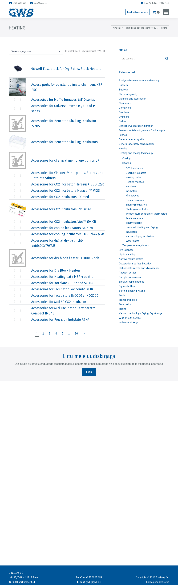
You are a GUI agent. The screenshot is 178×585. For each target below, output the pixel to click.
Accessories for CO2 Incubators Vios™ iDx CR (63, 221)
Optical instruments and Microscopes (139, 268)
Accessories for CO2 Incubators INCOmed (61, 209)
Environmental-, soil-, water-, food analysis (142, 130)
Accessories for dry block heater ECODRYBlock (65, 258)
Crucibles (124, 112)
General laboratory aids (131, 139)
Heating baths (133, 177)
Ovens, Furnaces (135, 200)
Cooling (126, 158)
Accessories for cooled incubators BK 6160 (62, 228)
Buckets (123, 89)
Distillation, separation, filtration (136, 125)
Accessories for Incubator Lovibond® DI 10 (62, 289)
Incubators (131, 191)
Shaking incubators (136, 204)
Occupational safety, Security (135, 263)
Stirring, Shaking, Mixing (132, 290)
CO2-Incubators (134, 168)
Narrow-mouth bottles (131, 259)
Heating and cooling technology (136, 153)
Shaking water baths (137, 209)
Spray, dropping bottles (131, 281)
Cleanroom (125, 103)
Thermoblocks (134, 222)
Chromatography (128, 94)
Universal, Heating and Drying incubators (142, 229)
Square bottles (127, 286)
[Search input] (143, 58)
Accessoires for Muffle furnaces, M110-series (63, 99)
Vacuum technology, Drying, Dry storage (140, 313)
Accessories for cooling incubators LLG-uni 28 (67, 234)
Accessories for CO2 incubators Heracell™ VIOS (65, 190)
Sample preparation (130, 277)
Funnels (123, 135)
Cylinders (124, 116)
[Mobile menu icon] (166, 12)
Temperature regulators (135, 245)
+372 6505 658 (17, 3)
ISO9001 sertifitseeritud (22, 582)
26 (76, 333)
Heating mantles (135, 182)
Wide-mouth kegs (128, 322)
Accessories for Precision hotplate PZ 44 (60, 319)
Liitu (89, 372)
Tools (122, 295)
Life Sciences (126, 250)
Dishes (122, 121)
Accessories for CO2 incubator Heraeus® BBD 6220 (67, 184)
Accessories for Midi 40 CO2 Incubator (58, 302)
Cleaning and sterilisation (132, 98)
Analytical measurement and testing (139, 80)
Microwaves (132, 195)
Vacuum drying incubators (140, 236)
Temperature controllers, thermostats (146, 213)
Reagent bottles (127, 272)
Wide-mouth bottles (130, 318)
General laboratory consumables (137, 144)
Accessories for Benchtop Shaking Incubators (64, 142)
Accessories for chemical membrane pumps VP (65, 160)
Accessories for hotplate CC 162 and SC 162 (62, 283)
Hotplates (131, 186)
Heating (123, 148)
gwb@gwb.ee (38, 3)
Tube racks (125, 304)
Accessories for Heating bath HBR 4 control (62, 277)
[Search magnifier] (166, 58)
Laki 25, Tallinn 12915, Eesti (154, 3)
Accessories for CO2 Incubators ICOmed (60, 197)
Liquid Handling (127, 254)
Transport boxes (128, 299)
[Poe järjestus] (36, 51)
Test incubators (134, 218)
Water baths (132, 241)
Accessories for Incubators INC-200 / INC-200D (64, 295)
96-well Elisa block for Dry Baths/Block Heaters (66, 69)
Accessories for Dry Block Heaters (56, 270)
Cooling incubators (136, 173)
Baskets (123, 85)
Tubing (122, 308)
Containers (125, 107)
